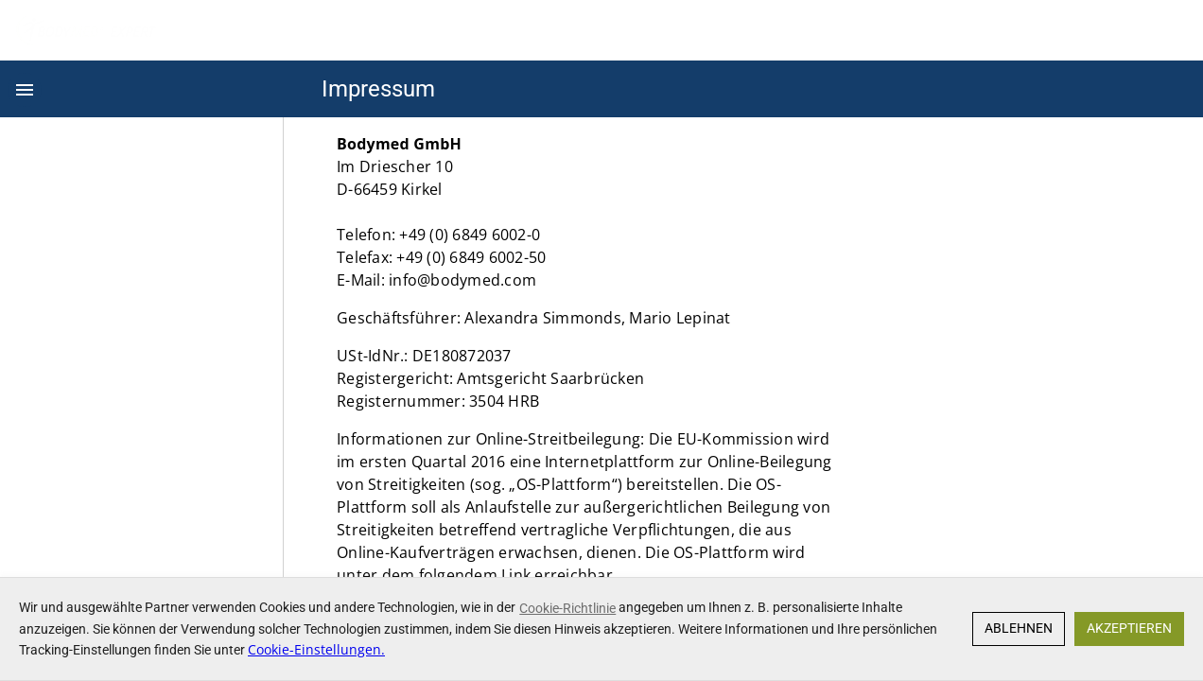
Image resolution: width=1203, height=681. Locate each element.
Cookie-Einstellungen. (316, 649)
